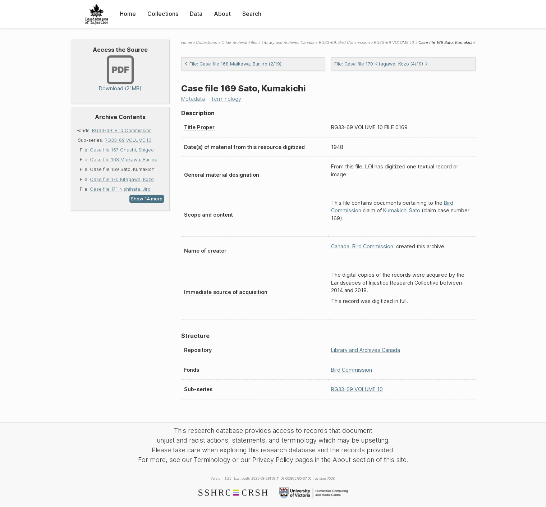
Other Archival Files (239, 42)
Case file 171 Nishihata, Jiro (120, 189)
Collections (162, 13)
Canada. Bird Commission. (363, 246)
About (222, 13)
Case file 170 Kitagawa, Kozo (122, 179)
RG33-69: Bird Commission (122, 130)
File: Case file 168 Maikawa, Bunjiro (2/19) (232, 64)
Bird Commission (351, 370)
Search (251, 13)
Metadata (193, 99)
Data (196, 13)
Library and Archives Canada (288, 42)
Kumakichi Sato (401, 210)
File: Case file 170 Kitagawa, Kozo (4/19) (381, 64)
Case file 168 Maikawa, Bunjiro (123, 159)
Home (128, 13)
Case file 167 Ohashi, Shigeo (122, 150)
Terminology (226, 99)
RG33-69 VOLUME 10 (128, 140)
